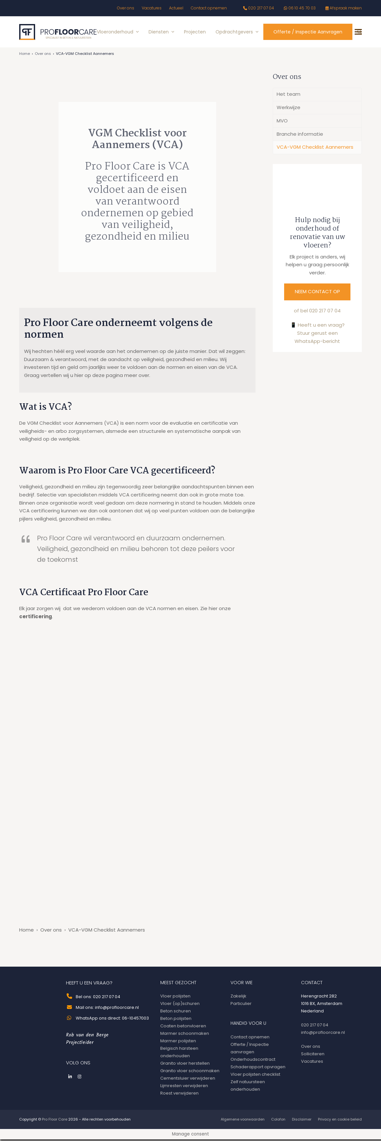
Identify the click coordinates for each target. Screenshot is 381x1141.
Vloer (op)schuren (180, 1005)
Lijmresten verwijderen (184, 1087)
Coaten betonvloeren (183, 1027)
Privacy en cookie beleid (340, 1120)
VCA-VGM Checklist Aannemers (315, 148)
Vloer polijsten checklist (255, 1076)
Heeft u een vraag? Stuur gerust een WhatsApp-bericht (320, 334)
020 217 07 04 (261, 8)
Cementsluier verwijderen (187, 1080)
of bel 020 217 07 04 (317, 312)
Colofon (278, 1120)
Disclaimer (301, 1120)
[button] (358, 32)
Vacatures (312, 1063)
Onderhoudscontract (252, 1061)
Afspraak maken (346, 8)
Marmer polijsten (178, 1042)
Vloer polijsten (175, 998)
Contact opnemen (249, 1038)
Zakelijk (238, 998)
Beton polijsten (175, 1020)
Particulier (241, 1005)
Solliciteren (312, 1055)
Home (24, 55)
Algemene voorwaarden (243, 1120)
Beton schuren (175, 1012)
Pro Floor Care (54, 1120)
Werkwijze (288, 109)
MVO (282, 122)
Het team (288, 95)
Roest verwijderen (179, 1095)
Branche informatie (300, 135)
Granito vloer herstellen (185, 1065)
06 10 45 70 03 (302, 8)
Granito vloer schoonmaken (189, 1072)
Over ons (43, 55)
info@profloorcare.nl (323, 1034)
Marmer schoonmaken (184, 1035)
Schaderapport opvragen (257, 1068)
